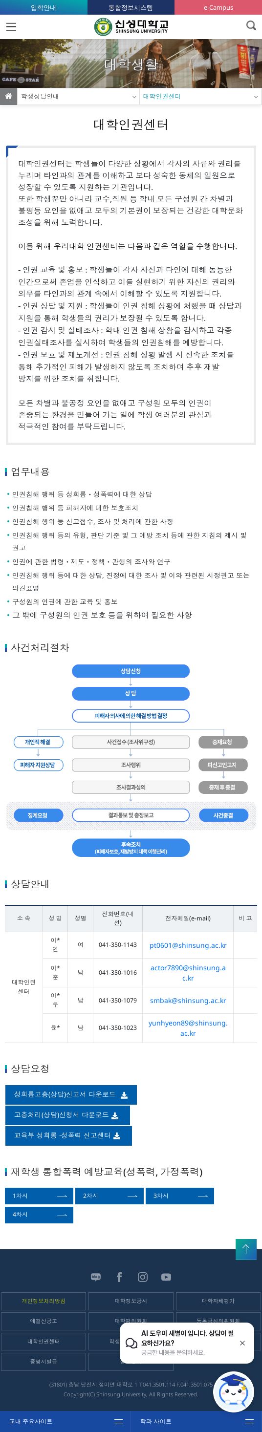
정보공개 (131, 1361)
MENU (11, 27)
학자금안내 (218, 1341)
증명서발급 (43, 1361)
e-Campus (218, 7)
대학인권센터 (162, 96)
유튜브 (166, 1277)
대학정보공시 (130, 1300)
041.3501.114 (159, 1384)
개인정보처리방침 (44, 1300)
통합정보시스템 (131, 7)
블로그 (96, 1277)
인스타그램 (143, 1277)
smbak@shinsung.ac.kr (188, 1000)
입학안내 (43, 7)
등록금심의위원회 (218, 1321)
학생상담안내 (40, 96)
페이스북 (119, 1277)
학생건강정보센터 (131, 1341)
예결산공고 (43, 1321)
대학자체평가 (218, 1300)
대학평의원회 (130, 1321)
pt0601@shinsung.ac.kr (188, 945)
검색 (251, 25)
